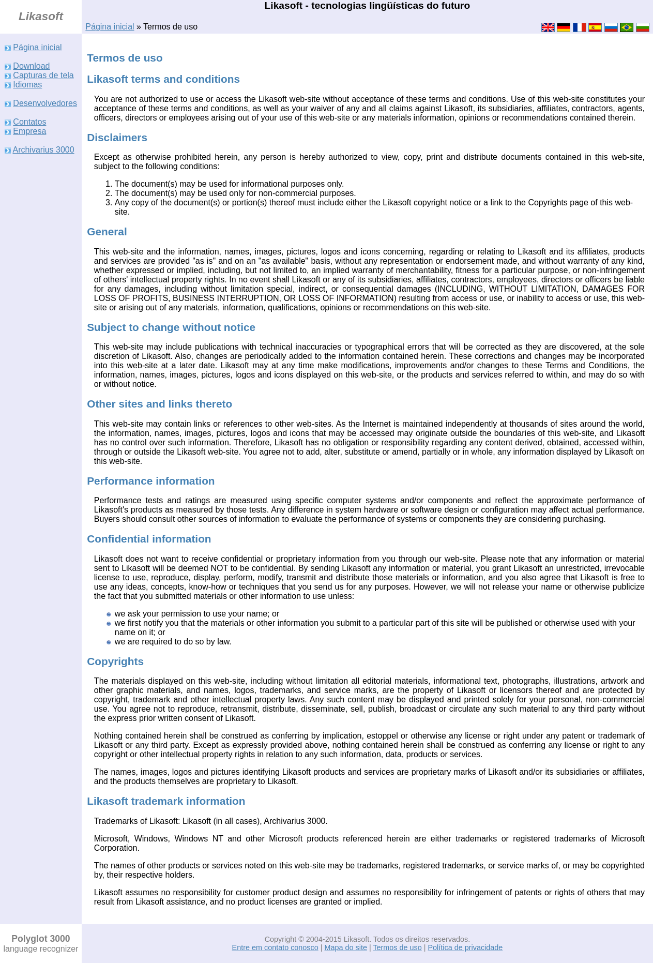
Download (31, 66)
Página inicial (109, 26)
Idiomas (27, 84)
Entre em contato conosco (275, 947)
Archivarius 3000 (43, 149)
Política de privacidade (465, 947)
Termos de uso (397, 947)
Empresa (29, 131)
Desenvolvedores (45, 103)
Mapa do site (345, 947)
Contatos (29, 121)
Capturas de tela (43, 75)
